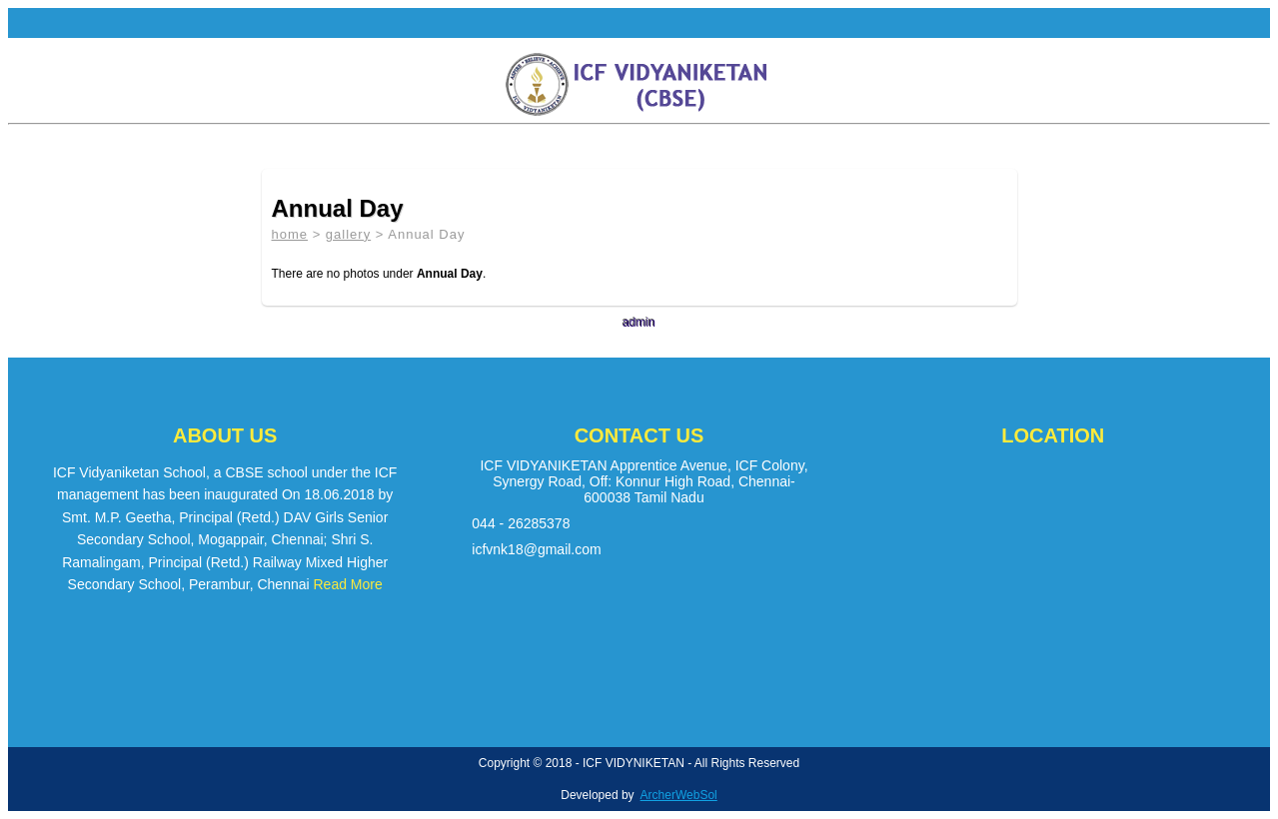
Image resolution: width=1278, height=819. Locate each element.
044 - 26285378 (521, 523)
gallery (348, 234)
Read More (348, 584)
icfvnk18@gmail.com (536, 549)
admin (639, 323)
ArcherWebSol (678, 795)
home (290, 234)
